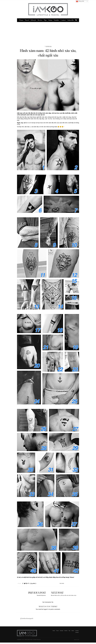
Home (21, 22)
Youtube (56, 22)
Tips (45, 22)
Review (40, 22)
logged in (46, 611)
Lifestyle (33, 22)
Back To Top (76, 641)
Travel (27, 22)
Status (50, 22)
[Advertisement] (48, 33)
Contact (63, 22)
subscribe (70, 22)
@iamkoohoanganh (26, 620)
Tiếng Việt (80, 1)
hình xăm (62, 585)
